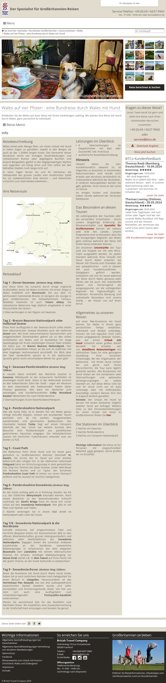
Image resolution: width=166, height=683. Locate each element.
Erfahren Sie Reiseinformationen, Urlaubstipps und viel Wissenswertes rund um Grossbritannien (137, 674)
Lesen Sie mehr (155, 195)
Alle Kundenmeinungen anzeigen (145, 237)
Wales (80, 30)
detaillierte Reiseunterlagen (98, 349)
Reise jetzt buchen (144, 152)
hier (108, 415)
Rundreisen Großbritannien (43, 30)
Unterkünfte (101, 247)
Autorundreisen (67, 30)
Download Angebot (144, 145)
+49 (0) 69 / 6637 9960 (149, 11)
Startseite (22, 30)
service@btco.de (156, 14)
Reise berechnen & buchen (144, 87)
